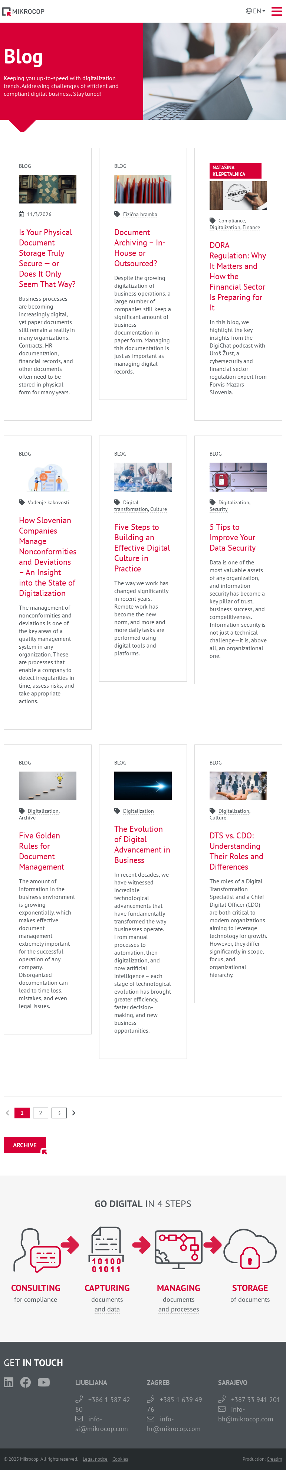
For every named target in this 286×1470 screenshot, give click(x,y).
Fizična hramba (140, 214)
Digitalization (225, 227)
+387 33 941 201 (255, 1399)
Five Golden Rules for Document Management (41, 851)
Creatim (274, 1459)
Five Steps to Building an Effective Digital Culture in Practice (142, 548)
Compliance (231, 220)
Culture (158, 509)
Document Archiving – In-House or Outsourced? (139, 247)
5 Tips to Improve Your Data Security (233, 537)
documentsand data (107, 1298)
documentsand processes (179, 1298)
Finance (251, 227)
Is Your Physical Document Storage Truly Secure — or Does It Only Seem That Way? (47, 258)
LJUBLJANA (91, 1382)
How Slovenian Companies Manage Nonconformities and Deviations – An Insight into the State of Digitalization (47, 556)
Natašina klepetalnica (229, 170)
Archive (27, 817)
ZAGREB (158, 1382)
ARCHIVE (25, 1145)
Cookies (120, 1459)
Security (219, 509)
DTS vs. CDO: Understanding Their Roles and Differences (236, 851)
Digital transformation (131, 505)
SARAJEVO (232, 1382)
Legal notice (95, 1459)
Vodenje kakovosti (48, 502)
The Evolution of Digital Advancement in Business (142, 844)
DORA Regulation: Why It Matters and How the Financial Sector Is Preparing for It (238, 276)
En (257, 11)
